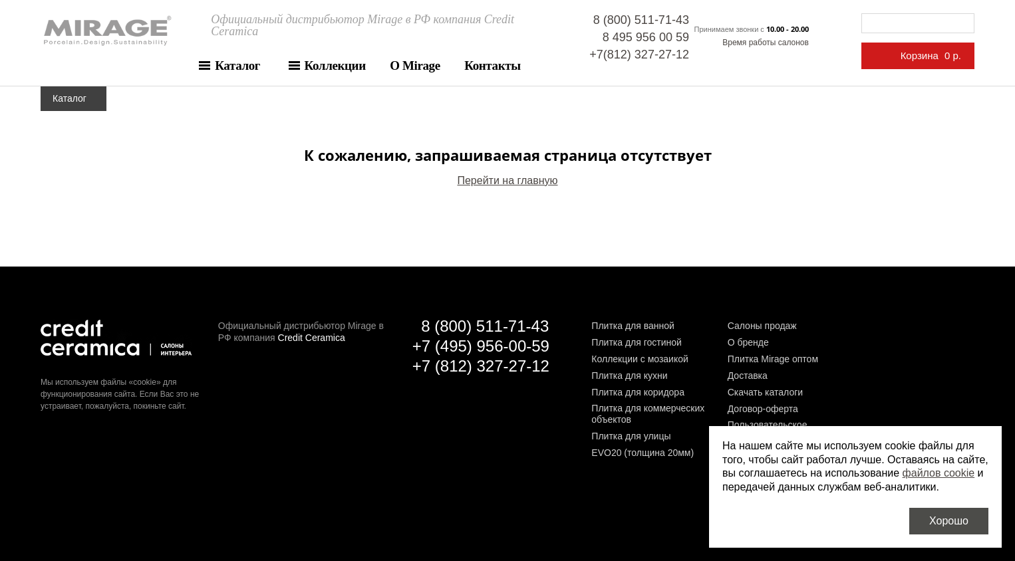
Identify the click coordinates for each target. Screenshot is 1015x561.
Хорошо (948, 520)
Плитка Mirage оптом (773, 359)
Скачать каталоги (765, 392)
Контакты (492, 65)
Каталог (237, 65)
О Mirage (415, 65)
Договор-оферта (763, 408)
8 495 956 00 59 (646, 37)
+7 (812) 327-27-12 (480, 366)
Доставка (748, 375)
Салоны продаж (762, 325)
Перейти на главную (507, 180)
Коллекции (335, 65)
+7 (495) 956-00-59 (480, 346)
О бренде (748, 342)
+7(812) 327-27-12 (639, 54)
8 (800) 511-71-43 (641, 20)
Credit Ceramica (311, 337)
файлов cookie (939, 473)
